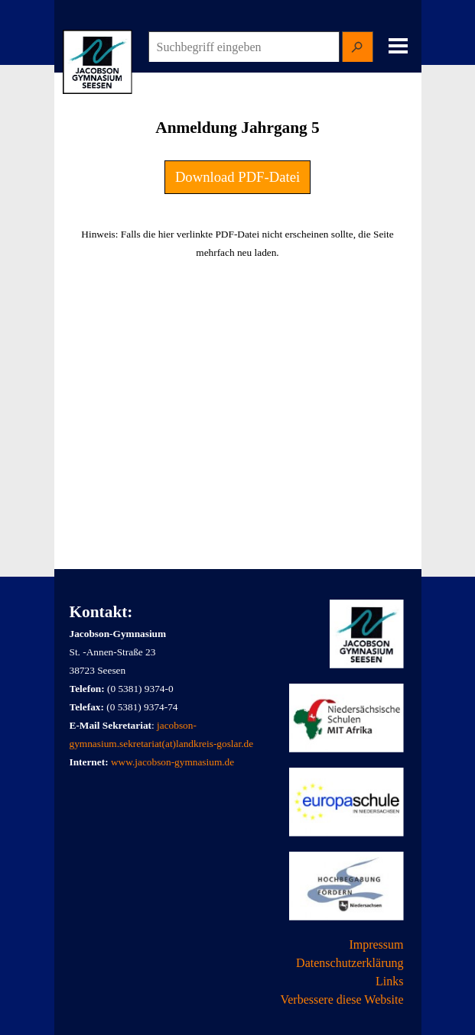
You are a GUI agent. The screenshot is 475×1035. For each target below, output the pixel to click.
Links (389, 981)
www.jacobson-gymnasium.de (172, 762)
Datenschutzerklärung (349, 962)
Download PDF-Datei (237, 177)
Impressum (376, 944)
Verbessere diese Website (341, 999)
